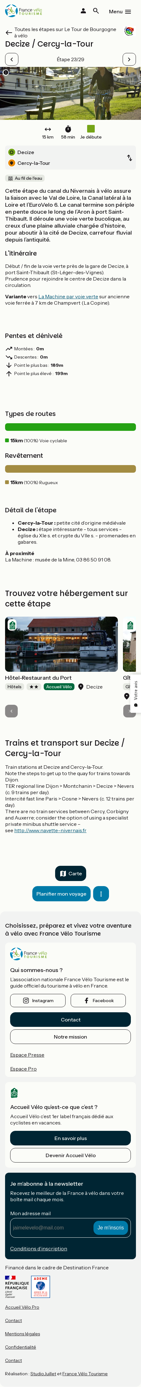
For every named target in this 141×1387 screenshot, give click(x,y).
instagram (43, 1000)
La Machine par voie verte (68, 296)
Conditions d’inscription (38, 1248)
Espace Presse (27, 1055)
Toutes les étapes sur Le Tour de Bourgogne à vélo (65, 32)
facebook (103, 1000)
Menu (116, 11)
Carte (75, 873)
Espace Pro (23, 1069)
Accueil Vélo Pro (22, 1307)
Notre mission (70, 1037)
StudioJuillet (43, 1374)
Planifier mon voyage (61, 894)
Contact (70, 1019)
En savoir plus (70, 1138)
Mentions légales (22, 1334)
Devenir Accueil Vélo (71, 1155)
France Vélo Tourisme (85, 1374)
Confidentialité (20, 1347)
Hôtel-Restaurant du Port (38, 677)
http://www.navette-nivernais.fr (50, 830)
